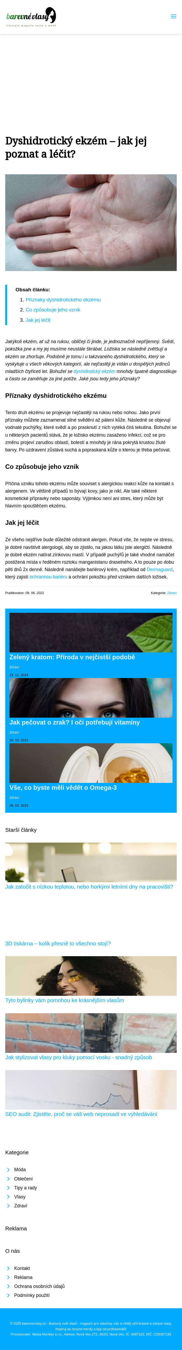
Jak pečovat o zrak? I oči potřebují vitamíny (74, 722)
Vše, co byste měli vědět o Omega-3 (63, 787)
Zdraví (172, 593)
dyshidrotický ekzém (94, 371)
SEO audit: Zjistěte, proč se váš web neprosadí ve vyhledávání (81, 1114)
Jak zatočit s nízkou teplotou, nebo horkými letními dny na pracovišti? (89, 887)
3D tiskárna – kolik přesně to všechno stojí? (58, 943)
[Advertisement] (91, 73)
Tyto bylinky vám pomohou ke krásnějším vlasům (64, 1000)
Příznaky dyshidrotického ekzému (63, 299)
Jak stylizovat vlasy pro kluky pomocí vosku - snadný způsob (78, 1057)
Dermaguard (160, 569)
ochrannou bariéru (48, 577)
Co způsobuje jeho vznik (53, 309)
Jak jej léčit (38, 320)
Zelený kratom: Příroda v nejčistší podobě (72, 657)
